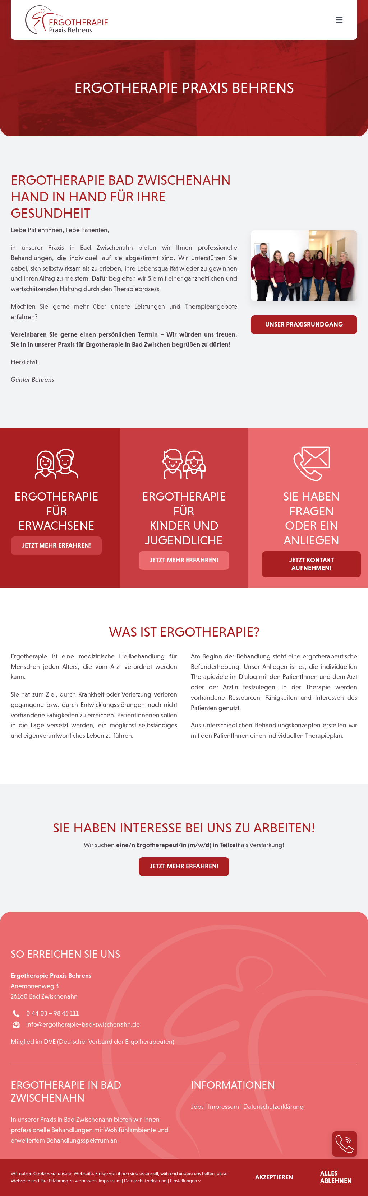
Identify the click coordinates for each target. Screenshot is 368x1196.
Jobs (197, 1106)
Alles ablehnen (336, 1177)
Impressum (223, 1106)
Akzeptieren (274, 1177)
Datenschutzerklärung (273, 1106)
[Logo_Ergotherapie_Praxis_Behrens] (66, 8)
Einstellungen (185, 1180)
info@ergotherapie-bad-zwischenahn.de (83, 1024)
